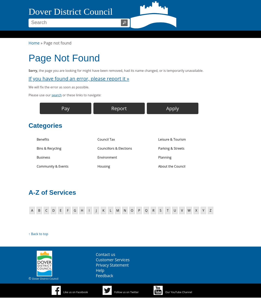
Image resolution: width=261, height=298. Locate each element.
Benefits (43, 139)
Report (119, 108)
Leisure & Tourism (172, 139)
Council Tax (106, 139)
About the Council (171, 166)
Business (43, 157)
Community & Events (53, 166)
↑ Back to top (38, 234)
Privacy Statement (112, 265)
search (57, 95)
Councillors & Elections (114, 148)
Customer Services (112, 259)
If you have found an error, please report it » (79, 78)
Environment (107, 157)
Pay (65, 108)
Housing (103, 166)
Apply (172, 108)
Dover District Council (71, 12)
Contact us (105, 254)
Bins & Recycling (49, 148)
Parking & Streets (171, 148)
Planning (164, 157)
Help (100, 270)
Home (34, 43)
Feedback (104, 275)
